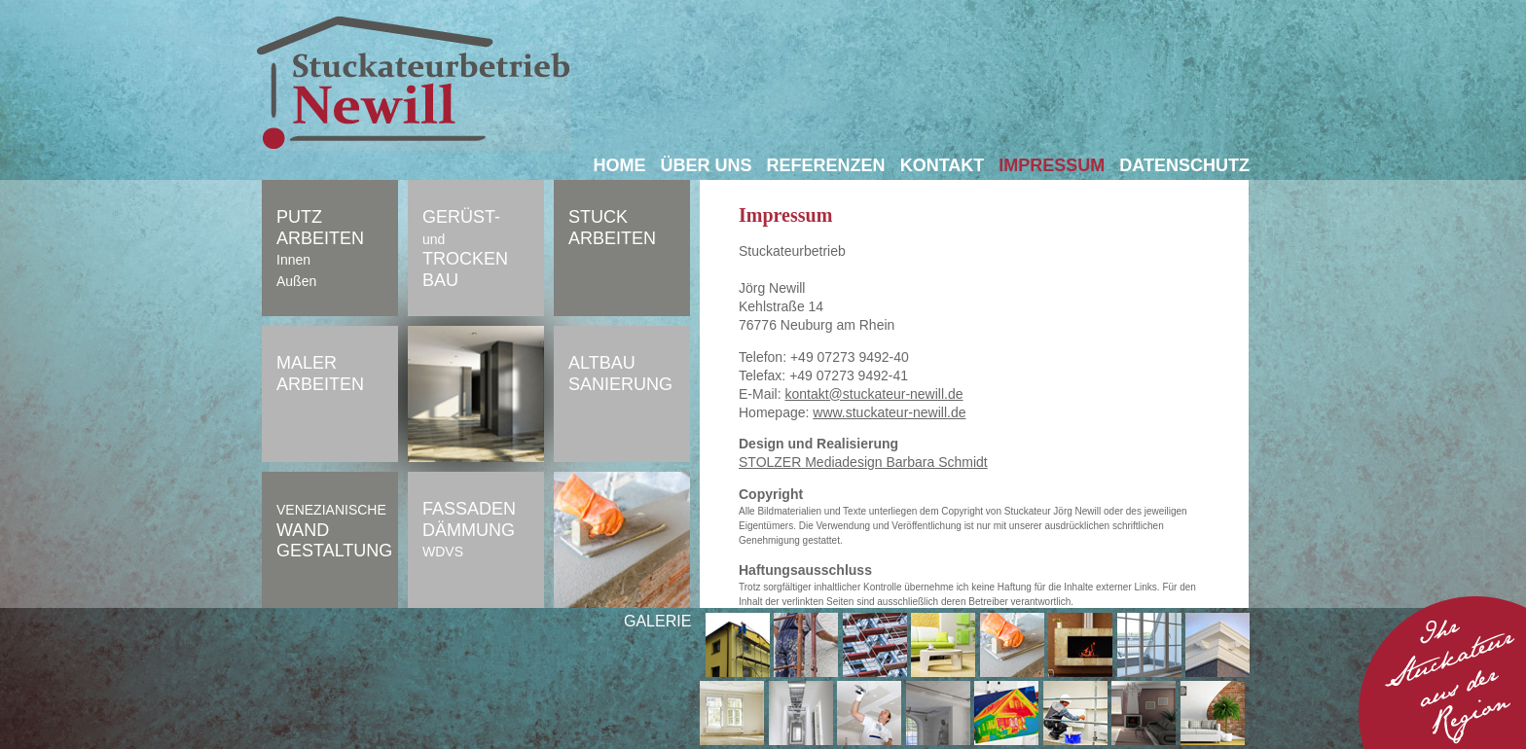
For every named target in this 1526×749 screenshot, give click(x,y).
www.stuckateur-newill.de (889, 412)
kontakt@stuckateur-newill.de (873, 394)
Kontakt (942, 165)
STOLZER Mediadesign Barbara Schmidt (863, 462)
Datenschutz (1184, 165)
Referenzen (826, 165)
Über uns (706, 165)
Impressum (1052, 165)
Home (620, 165)
